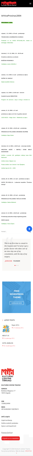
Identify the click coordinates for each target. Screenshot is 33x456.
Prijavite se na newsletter (10, 438)
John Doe (8, 261)
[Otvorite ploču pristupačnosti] (29, 229)
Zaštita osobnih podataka (9, 423)
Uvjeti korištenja (6, 420)
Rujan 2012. (15, 325)
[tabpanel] (16, 252)
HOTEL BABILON (7, 343)
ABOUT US (5, 336)
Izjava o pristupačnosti (8, 426)
